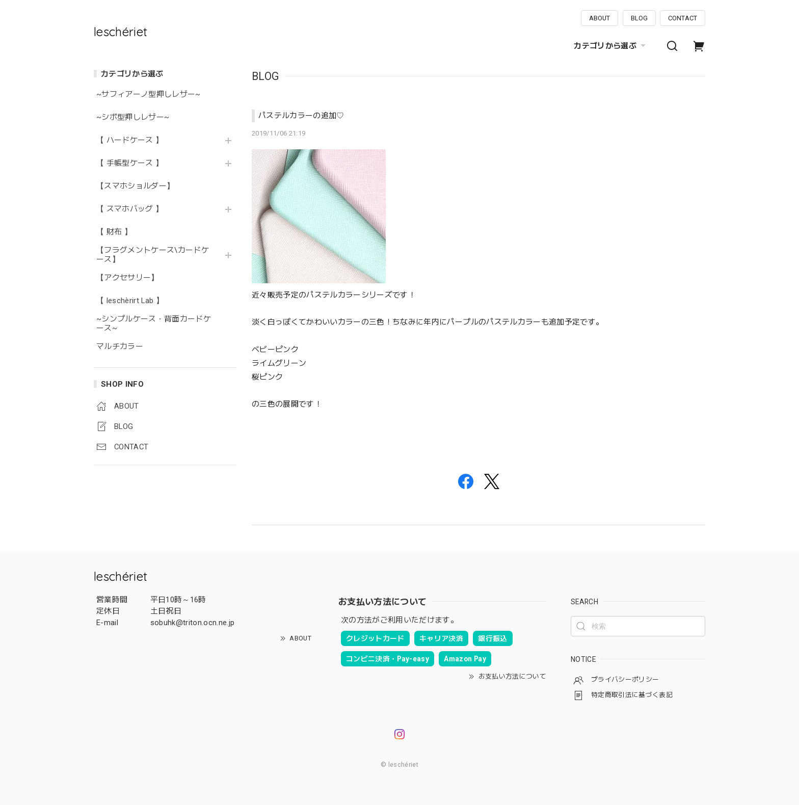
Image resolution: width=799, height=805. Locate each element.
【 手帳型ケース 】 (133, 163)
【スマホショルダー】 (135, 186)
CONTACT (682, 18)
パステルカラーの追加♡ (301, 115)
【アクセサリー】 (127, 278)
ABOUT (599, 18)
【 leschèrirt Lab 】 (130, 301)
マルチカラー (119, 346)
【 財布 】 (114, 232)
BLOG (639, 18)
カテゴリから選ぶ (611, 46)
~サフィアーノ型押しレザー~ (148, 94)
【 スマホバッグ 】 (129, 209)
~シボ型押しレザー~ (132, 117)
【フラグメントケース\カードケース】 (152, 255)
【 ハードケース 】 (129, 140)
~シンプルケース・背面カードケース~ (153, 324)
